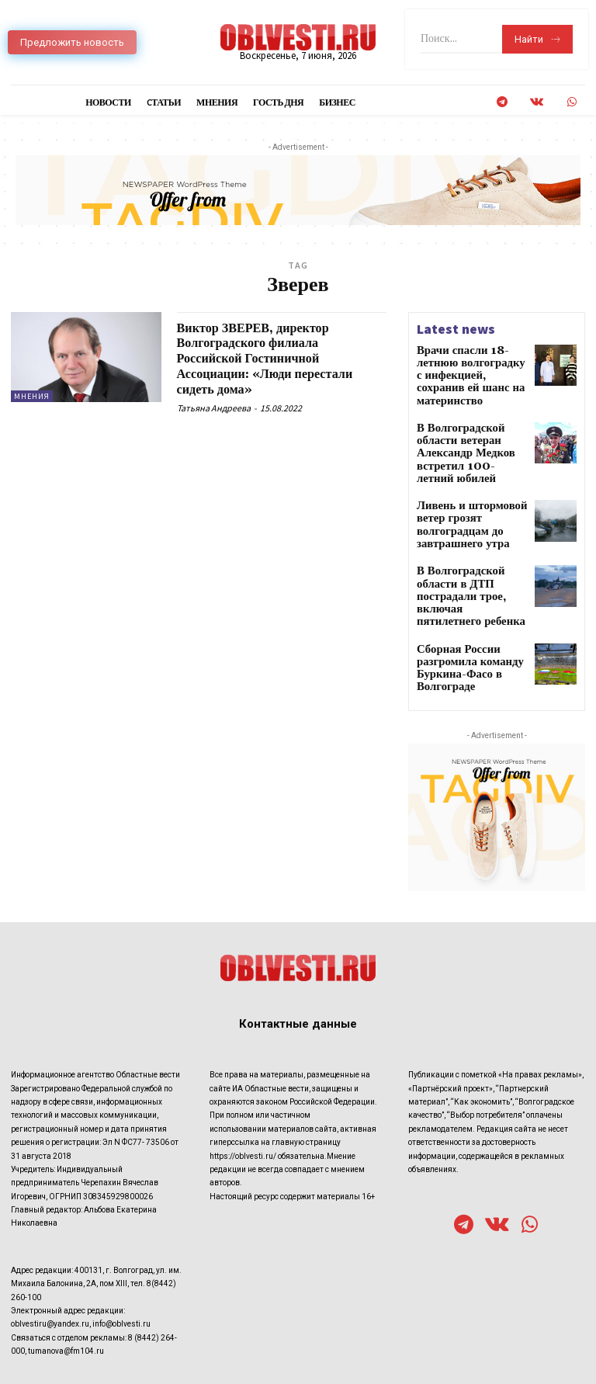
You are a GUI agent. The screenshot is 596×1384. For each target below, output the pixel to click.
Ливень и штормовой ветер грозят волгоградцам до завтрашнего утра (461, 481)
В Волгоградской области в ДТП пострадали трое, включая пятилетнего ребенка (470, 538)
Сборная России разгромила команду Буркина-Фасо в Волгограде (460, 595)
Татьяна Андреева (214, 408)
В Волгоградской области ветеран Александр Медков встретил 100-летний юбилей (470, 423)
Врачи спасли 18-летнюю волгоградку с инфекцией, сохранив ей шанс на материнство (471, 366)
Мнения (32, 396)
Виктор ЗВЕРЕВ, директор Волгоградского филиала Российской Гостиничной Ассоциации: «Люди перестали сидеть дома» (276, 358)
